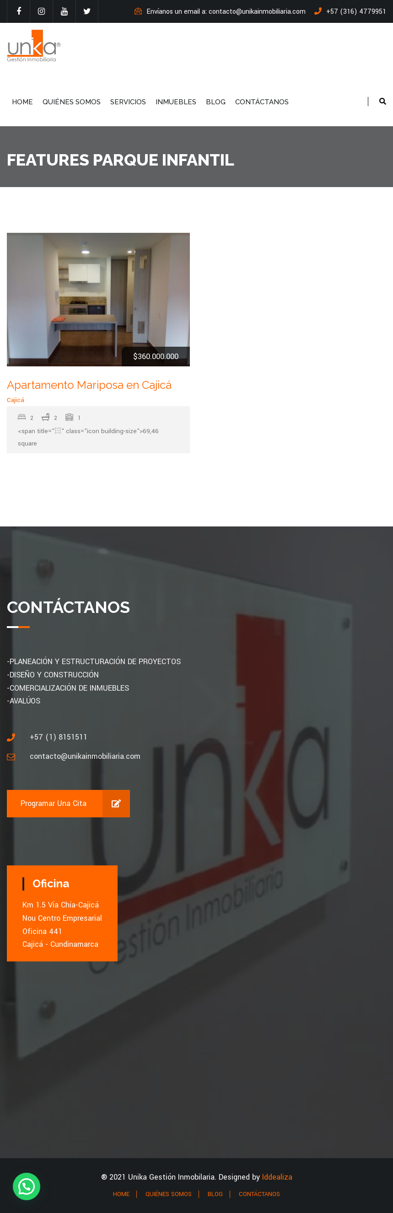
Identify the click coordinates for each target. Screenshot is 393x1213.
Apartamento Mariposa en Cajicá (89, 385)
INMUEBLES (176, 102)
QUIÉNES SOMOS (72, 102)
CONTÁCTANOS (262, 102)
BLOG (216, 102)
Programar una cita (75, 803)
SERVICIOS (128, 102)
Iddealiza (277, 1177)
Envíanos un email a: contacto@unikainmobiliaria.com (220, 11)
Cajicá (15, 400)
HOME (22, 102)
